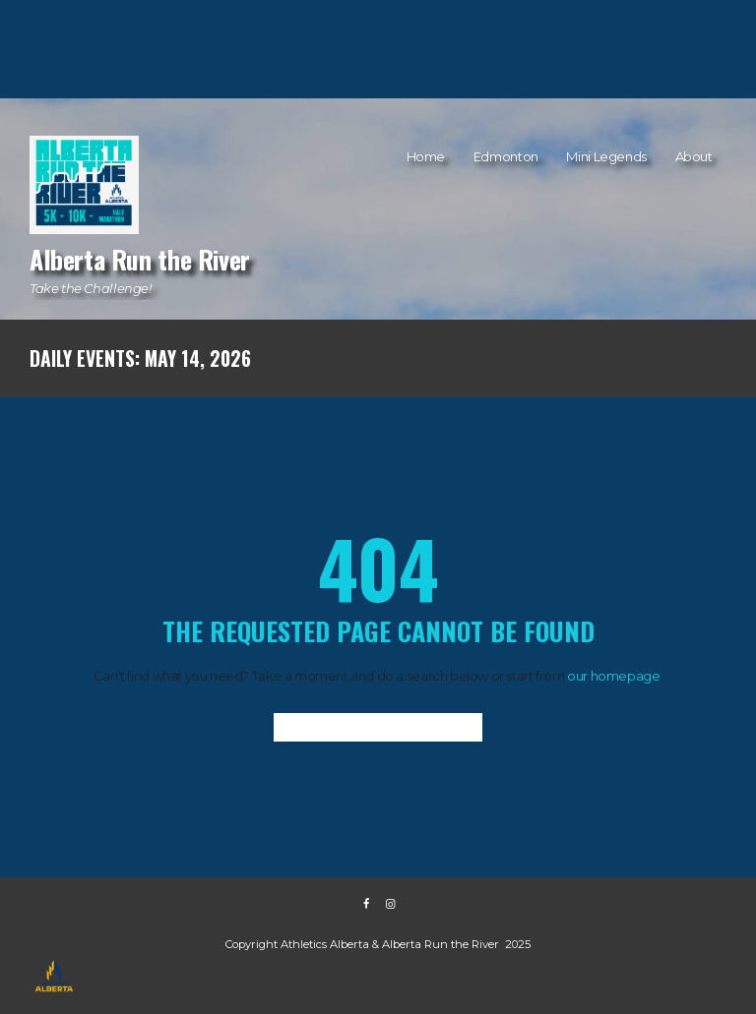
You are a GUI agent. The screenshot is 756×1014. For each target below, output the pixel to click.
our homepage (613, 676)
